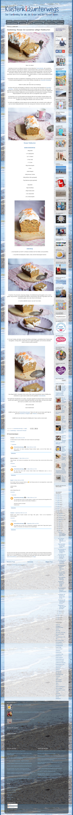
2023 (58, 500)
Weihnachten (58, 695)
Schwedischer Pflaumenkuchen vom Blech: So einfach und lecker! (52, 750)
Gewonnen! (22, 23)
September (60, 519)
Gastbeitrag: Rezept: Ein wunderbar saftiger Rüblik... (61, 584)
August (60, 521)
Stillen (57, 683)
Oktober (60, 517)
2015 (58, 617)
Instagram (27, 413)
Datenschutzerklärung (11, 556)
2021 (58, 504)
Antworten (12, 441)
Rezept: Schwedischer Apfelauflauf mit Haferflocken (49, 766)
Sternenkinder (59, 681)
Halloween (58, 650)
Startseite (9, 21)
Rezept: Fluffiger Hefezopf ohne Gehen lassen (17, 776)
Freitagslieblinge (59, 645)
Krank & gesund (59, 657)
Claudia (12, 512)
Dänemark (58, 630)
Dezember (60, 513)
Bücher (49, 21)
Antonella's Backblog (46, 80)
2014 (58, 619)
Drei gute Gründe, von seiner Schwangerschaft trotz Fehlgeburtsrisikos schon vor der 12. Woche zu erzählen (19, 769)
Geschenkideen (59, 648)
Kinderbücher (58, 652)
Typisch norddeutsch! (60, 686)
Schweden (58, 676)
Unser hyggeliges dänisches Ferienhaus (62, 578)
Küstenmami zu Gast (58, 21)
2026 (58, 495)
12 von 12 (58, 624)
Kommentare (11, 807)
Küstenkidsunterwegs (25, 412)
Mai (59, 526)
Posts (9, 804)
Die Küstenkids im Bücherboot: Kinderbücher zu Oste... (62, 551)
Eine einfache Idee (60, 640)
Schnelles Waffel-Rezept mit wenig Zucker (64, 449)
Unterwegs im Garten (60, 690)
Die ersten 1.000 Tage (60, 632)
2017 (58, 512)
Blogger (39, 811)
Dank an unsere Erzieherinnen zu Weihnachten (48, 777)
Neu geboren (58, 672)
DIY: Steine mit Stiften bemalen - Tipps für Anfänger (64, 478)
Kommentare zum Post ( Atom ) (19, 564)
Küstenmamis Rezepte (21, 430)
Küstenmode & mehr (60, 664)
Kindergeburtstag (59, 654)
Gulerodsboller (39, 68)
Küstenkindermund (60, 659)
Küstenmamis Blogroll (12, 23)
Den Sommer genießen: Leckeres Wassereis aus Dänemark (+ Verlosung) (28, 712)
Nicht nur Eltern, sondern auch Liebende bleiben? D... (61, 573)
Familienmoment (59, 643)
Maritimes (58, 669)
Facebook (22, 413)
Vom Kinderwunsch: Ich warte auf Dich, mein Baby (23, 719)
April (59, 528)
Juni (59, 524)
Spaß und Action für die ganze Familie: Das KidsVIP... (61, 546)
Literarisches (58, 666)
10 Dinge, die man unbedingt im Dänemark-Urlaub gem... (62, 562)
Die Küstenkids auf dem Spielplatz (37, 21)
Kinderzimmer (59, 655)
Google (34, 556)
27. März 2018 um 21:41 (23, 458)
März (59, 530)
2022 (58, 502)
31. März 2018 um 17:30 (31, 497)
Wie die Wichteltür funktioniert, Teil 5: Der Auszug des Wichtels (51, 756)
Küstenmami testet (60, 660)
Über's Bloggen (59, 688)
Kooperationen (38, 23)
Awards (57, 629)
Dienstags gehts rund (60, 637)
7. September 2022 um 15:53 (32, 523)
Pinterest (35, 413)
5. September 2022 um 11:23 (20, 512)
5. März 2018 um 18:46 (31, 447)
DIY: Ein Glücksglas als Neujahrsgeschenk (47, 771)
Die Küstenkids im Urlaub (20, 21)
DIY (56, 638)
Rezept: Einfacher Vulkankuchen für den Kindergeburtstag (19, 763)
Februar (60, 611)
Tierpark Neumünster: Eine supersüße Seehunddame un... (62, 534)
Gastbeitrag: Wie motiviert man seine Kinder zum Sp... (61, 601)
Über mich (30, 23)
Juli (59, 523)
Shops (57, 678)
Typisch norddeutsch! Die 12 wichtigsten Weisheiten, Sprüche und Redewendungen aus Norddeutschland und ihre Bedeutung (21, 773)
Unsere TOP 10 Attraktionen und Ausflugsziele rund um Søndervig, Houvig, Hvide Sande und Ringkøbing (21, 758)
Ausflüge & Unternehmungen (59, 627)
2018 (58, 510)
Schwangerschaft (59, 674)
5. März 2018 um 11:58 (20, 437)
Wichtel (57, 696)
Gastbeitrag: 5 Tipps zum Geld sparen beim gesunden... (62, 607)
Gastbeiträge (13, 430)
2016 (58, 615)
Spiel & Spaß (58, 679)
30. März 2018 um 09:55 (19, 480)
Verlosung (58, 693)
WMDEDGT (58, 698)
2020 (58, 506)
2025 (58, 496)
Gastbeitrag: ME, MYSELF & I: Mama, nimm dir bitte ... (61, 596)
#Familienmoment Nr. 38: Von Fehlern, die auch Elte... (62, 556)
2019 (58, 508)
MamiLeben (58, 667)
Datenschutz (60, 23)
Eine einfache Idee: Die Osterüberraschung (62, 540)
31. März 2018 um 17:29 (31, 468)
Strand (57, 684)
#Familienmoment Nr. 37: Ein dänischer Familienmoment (62, 590)
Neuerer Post (11, 562)
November (60, 515)
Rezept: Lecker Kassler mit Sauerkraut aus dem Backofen (19, 766)
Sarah (11, 480)
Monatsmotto (58, 671)
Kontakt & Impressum (49, 23)
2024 (58, 498)
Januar (60, 613)
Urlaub (57, 691)
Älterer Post (49, 562)
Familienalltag (59, 642)
